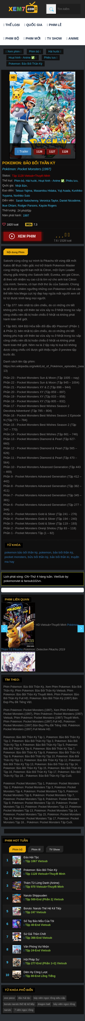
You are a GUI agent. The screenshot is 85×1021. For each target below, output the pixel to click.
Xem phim (22, 236)
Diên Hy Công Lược (36, 972)
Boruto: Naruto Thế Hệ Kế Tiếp (42, 908)
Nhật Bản (21, 185)
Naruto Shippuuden (35, 895)
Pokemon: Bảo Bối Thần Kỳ (25, 63)
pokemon (45, 552)
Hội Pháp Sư (31, 959)
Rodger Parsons (27, 205)
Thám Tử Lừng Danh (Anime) (41, 883)
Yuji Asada (64, 190)
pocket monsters (15, 557)
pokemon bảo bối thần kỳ (21, 552)
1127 (52, 151)
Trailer (22, 151)
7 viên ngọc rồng (24, 1010)
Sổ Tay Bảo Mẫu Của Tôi (39, 921)
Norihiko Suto (22, 195)
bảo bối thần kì (59, 557)
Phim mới (32, 38)
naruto (7, 1010)
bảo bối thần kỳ (63, 552)
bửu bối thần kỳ (38, 557)
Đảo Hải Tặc (31, 857)
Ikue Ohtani (9, 205)
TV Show (53, 38)
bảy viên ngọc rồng (64, 1004)
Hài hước (31, 180)
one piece (9, 998)
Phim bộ (11, 38)
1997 (26, 215)
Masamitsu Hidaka (45, 190)
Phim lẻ (54, 25)
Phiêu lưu (72, 180)
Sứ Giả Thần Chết (35, 934)
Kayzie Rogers (47, 205)
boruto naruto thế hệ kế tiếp (19, 1004)
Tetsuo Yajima (23, 190)
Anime (72, 38)
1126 (39, 151)
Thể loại (11, 25)
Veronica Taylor (49, 200)
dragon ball (44, 1004)
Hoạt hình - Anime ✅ (51, 180)
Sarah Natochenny (27, 200)
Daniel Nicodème (70, 200)
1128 (65, 151)
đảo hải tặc (24, 998)
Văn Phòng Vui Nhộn (36, 946)
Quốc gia (33, 25)
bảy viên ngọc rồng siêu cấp (49, 998)
